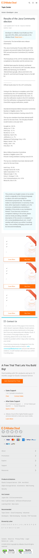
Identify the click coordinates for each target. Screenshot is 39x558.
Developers (5, 516)
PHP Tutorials (32, 516)
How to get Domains (8, 501)
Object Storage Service (9, 486)
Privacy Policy (19, 539)
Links (11, 541)
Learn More (11, 259)
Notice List (5, 541)
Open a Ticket (10, 409)
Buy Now (27, 259)
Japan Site (5, 497)
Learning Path (6, 504)
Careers (4, 539)
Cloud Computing (16, 513)
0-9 (18, 528)
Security (4, 489)
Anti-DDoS (25, 482)
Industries (26, 513)
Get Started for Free (12, 381)
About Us (11, 539)
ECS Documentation (15, 497)
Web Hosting (30, 486)
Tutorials (24, 516)
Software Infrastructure (23, 501)
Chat (7, 396)
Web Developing (15, 516)
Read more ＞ (19, 37)
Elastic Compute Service (9, 482)
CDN (19, 482)
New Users (15, 504)
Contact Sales (18, 396)
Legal (27, 539)
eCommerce (21, 486)
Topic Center (6, 513)
